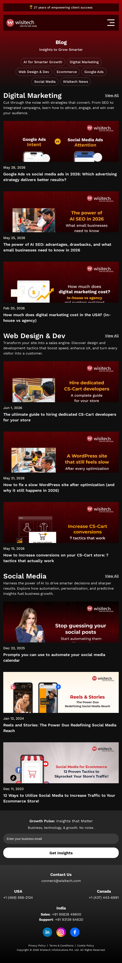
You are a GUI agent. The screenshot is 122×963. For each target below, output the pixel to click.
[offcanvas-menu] (111, 22)
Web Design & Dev (34, 72)
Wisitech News (75, 82)
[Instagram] (61, 932)
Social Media (45, 82)
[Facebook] (75, 932)
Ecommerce (67, 72)
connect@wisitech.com (61, 881)
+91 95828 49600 (66, 914)
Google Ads (93, 72)
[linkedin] (47, 932)
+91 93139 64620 (69, 919)
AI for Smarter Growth (43, 62)
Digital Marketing (84, 62)
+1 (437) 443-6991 (104, 897)
